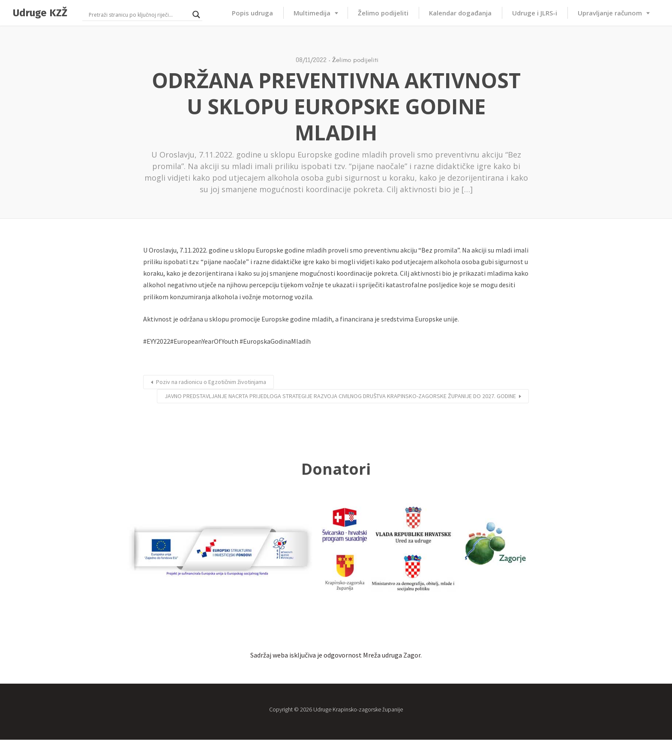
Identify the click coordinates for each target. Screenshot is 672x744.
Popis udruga (252, 13)
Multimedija (312, 13)
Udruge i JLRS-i (534, 13)
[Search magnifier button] (196, 15)
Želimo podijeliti (383, 13)
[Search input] (138, 15)
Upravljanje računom (610, 13)
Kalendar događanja (460, 13)
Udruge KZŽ (40, 13)
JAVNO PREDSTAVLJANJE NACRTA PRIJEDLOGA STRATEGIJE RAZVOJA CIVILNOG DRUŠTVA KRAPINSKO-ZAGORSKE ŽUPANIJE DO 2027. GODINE (340, 396)
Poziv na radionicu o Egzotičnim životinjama (211, 382)
